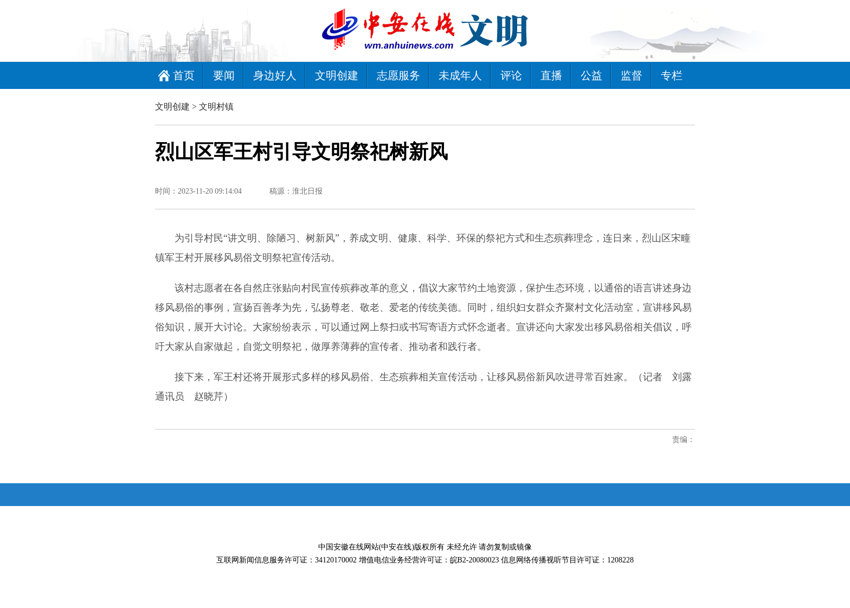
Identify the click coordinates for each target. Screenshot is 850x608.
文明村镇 (216, 106)
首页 (184, 75)
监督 (631, 75)
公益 (591, 75)
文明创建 (336, 75)
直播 (551, 75)
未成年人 (460, 75)
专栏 (671, 75)
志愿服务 (398, 75)
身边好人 (275, 75)
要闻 (224, 75)
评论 (511, 75)
